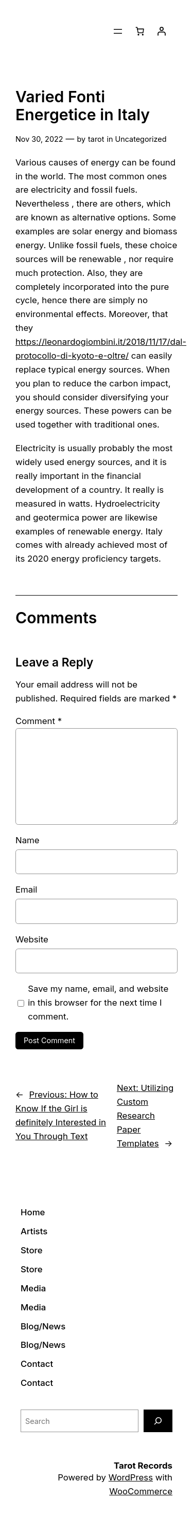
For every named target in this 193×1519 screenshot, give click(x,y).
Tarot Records (143, 1465)
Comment (38, 721)
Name (27, 840)
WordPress (131, 1477)
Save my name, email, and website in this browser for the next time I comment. (98, 1003)
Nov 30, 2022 (39, 139)
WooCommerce (140, 1491)
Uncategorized (140, 139)
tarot (96, 139)
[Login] (161, 31)
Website (31, 939)
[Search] (158, 1421)
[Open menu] (118, 31)
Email (26, 889)
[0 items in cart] (140, 31)
